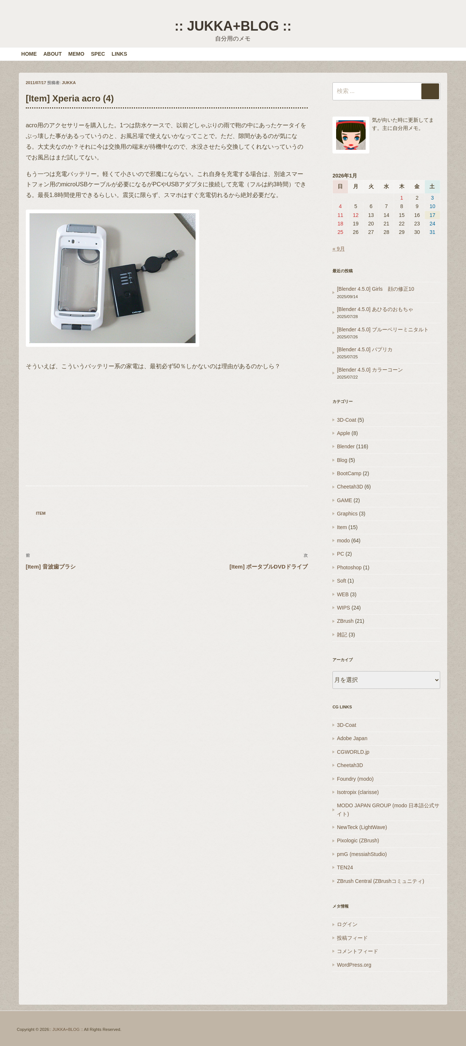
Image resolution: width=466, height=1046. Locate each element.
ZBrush (345, 621)
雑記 (342, 635)
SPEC (98, 54)
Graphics (347, 514)
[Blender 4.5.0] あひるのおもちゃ (375, 309)
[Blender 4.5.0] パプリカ (365, 349)
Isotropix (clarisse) (358, 792)
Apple (343, 433)
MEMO (76, 54)
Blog (342, 460)
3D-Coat (346, 420)
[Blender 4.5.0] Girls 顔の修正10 (375, 289)
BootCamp (349, 473)
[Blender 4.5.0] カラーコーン (370, 370)
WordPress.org (354, 965)
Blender (346, 446)
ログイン (347, 924)
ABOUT (52, 54)
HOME (29, 54)
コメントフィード (357, 951)
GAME (344, 500)
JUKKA (69, 82)
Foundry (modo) (355, 779)
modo (343, 540)
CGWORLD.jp (353, 752)
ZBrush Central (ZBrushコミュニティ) (380, 881)
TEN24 (345, 867)
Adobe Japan (352, 738)
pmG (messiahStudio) (362, 854)
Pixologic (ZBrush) (358, 840)
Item (40, 513)
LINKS (119, 54)
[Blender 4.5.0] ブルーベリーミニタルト (383, 329)
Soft (341, 581)
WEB (343, 594)
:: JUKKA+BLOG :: (233, 26)
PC (340, 554)
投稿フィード (352, 938)
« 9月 (338, 249)
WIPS (343, 608)
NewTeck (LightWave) (362, 827)
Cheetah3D (350, 487)
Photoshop (349, 567)
